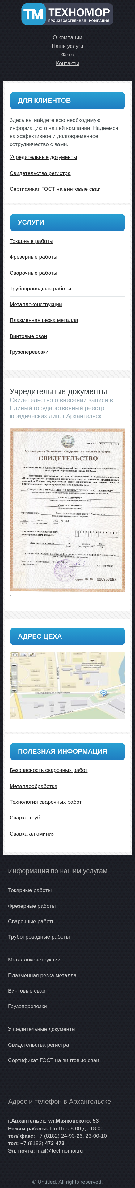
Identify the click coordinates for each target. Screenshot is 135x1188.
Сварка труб (25, 818)
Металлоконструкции (36, 304)
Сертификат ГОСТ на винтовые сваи (55, 189)
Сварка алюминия (32, 834)
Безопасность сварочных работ (48, 770)
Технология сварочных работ (46, 802)
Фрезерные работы (33, 257)
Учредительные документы (43, 157)
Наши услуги (67, 46)
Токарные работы (31, 241)
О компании (67, 37)
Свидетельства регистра (40, 173)
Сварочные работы (33, 273)
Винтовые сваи (28, 336)
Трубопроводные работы (40, 289)
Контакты (67, 63)
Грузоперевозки (29, 352)
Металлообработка (33, 786)
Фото (67, 55)
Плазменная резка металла (44, 320)
